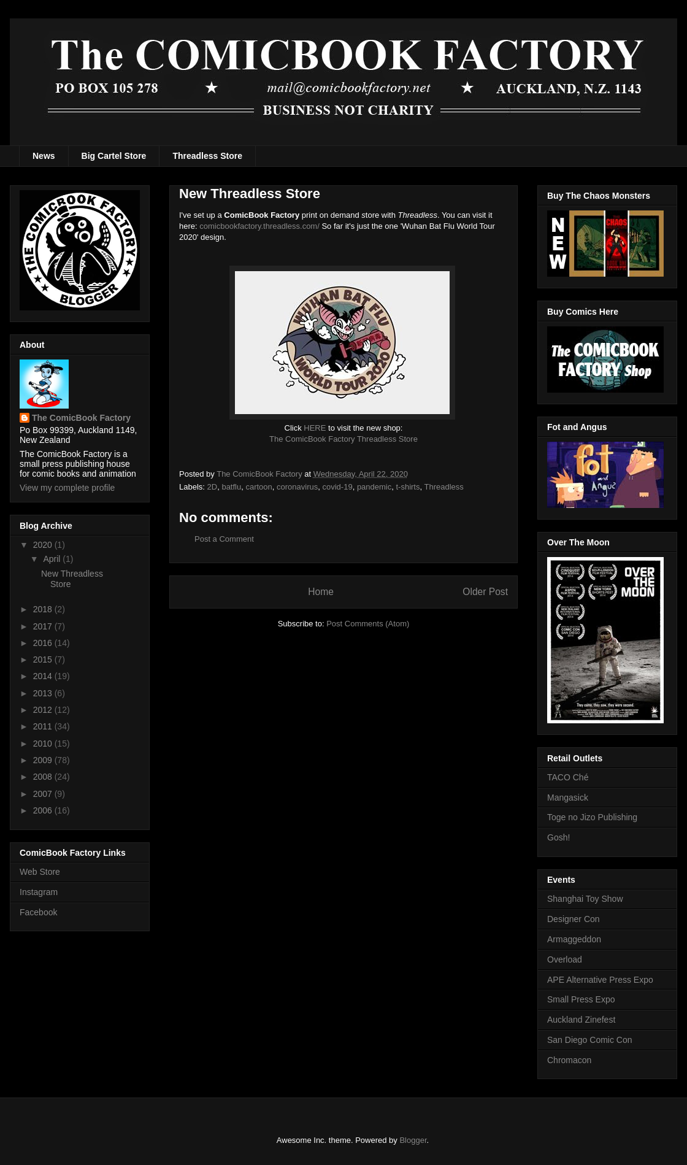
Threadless (443, 486)
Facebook (38, 912)
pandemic (374, 486)
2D (212, 486)
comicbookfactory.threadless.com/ (259, 226)
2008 (44, 777)
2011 (44, 726)
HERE (315, 428)
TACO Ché (567, 777)
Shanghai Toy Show (585, 899)
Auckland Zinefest (581, 1020)
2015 (44, 659)
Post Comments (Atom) (367, 623)
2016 (44, 643)
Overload (564, 959)
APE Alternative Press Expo (600, 980)
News (44, 156)
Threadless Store (207, 156)
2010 (44, 743)
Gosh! (558, 837)
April (53, 559)
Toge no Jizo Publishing (592, 817)
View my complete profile (67, 488)
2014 (44, 676)
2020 (44, 545)
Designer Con (573, 919)
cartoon (258, 486)
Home (321, 591)
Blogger (412, 1140)
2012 (44, 710)
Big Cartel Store (114, 156)
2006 (44, 810)
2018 (44, 609)
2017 (44, 626)
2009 (44, 760)
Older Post (485, 591)
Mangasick (567, 797)
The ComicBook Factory (81, 418)
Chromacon (569, 1060)
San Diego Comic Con (589, 1040)
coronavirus (297, 486)
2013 (44, 693)
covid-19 (338, 486)
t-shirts (408, 486)
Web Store (40, 872)
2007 (44, 794)
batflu (231, 486)
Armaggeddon (574, 939)
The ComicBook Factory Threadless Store (343, 439)
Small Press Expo (581, 999)
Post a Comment (224, 539)
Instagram (39, 892)
